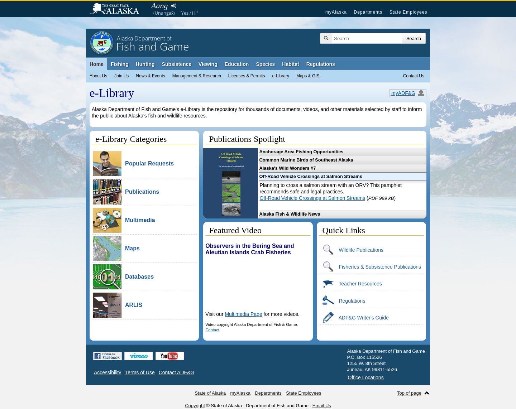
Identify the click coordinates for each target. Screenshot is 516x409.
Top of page (409, 393)
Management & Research (196, 75)
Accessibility (107, 372)
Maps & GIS (308, 75)
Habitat (290, 64)
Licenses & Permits (246, 75)
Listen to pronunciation (173, 5)
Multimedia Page (243, 314)
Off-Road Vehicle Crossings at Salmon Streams (313, 198)
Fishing (120, 64)
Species (265, 64)
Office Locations (366, 377)
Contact (212, 330)
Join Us (121, 75)
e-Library (280, 75)
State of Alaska (118, 9)
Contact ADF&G (177, 372)
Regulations (320, 64)
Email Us (321, 405)
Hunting (145, 64)
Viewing (208, 64)
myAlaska (336, 12)
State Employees (408, 12)
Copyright (195, 405)
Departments (368, 12)
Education (237, 64)
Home (97, 64)
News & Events (150, 75)
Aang (159, 5)
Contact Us (413, 75)
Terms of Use (139, 372)
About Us (98, 75)
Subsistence (176, 64)
